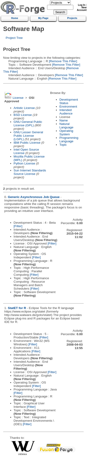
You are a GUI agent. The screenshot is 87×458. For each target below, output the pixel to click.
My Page (43, 18)
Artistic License (24, 108)
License (18, 97)
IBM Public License (27, 142)
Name (63, 120)
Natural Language (66, 125)
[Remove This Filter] (62, 61)
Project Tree (14, 38)
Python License (24, 163)
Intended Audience (66, 111)
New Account (82, 8)
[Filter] (18, 226)
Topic (63, 144)
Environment (68, 106)
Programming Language (68, 139)
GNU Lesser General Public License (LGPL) (28, 135)
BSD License (23, 115)
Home (14, 18)
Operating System (66, 132)
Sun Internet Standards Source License (30, 172)
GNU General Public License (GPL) (28, 123)
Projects (72, 18)
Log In (81, 5)
